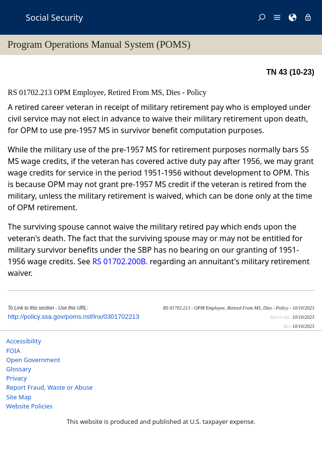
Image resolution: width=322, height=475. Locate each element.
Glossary (18, 369)
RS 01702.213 (31, 92)
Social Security (54, 17)
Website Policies (29, 406)
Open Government (33, 359)
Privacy (16, 378)
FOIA (13, 350)
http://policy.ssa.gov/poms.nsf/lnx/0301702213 (73, 316)
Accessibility (23, 341)
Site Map (18, 397)
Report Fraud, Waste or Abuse (49, 387)
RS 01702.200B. (120, 261)
